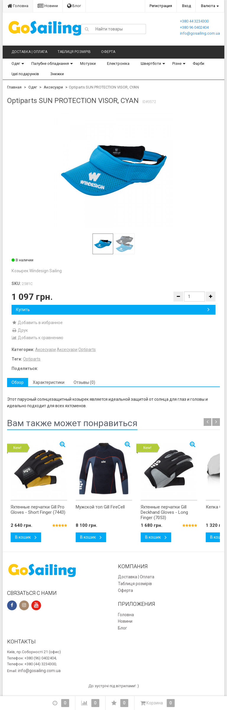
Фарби (198, 63)
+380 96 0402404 (194, 27)
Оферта (108, 52)
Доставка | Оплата (29, 52)
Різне (176, 63)
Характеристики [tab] (48, 382)
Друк (20, 330)
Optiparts (87, 349)
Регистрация (161, 6)
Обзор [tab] (18, 382)
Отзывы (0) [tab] (84, 382)
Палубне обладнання (50, 63)
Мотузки (88, 63)
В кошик (26, 537)
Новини (48, 6)
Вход (186, 6)
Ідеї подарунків (25, 74)
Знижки (57, 74)
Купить (113, 309)
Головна (17, 6)
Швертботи (151, 63)
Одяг (16, 63)
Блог (74, 6)
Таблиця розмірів (74, 52)
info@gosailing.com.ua (200, 33)
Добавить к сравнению (37, 337)
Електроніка (118, 63)
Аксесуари (53, 87)
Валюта (208, 6)
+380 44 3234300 (194, 21)
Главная (14, 87)
